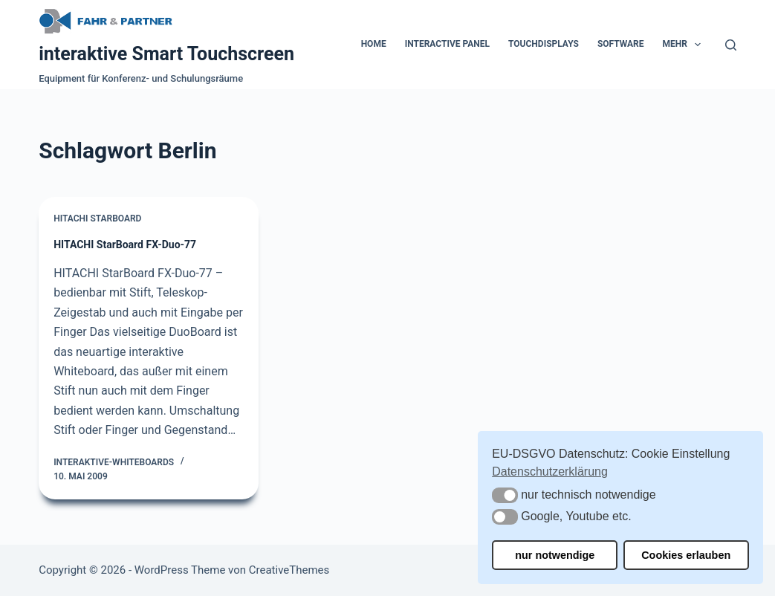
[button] (505, 495)
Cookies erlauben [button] (685, 555)
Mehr (685, 45)
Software (620, 44)
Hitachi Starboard (97, 218)
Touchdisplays (543, 44)
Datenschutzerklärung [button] (550, 471)
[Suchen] (730, 45)
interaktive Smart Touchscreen (166, 54)
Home (373, 44)
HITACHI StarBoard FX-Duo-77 (124, 244)
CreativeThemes (289, 570)
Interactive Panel (447, 44)
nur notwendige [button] (554, 555)
